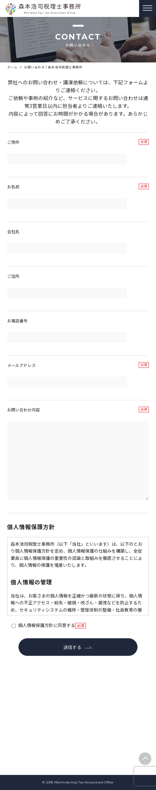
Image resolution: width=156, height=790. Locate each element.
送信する (72, 661)
